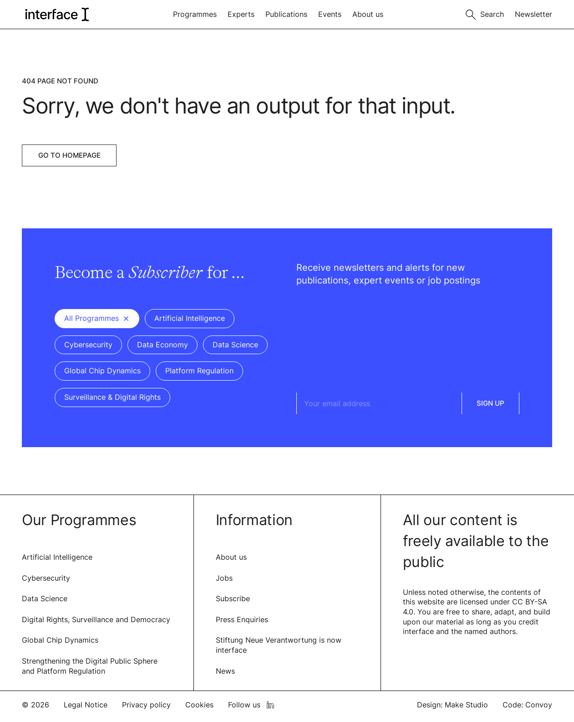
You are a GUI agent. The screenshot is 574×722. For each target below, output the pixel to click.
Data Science (44, 598)
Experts (241, 14)
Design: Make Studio (452, 704)
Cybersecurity (46, 578)
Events (329, 14)
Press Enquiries (242, 619)
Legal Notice (85, 704)
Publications (286, 14)
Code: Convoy (527, 704)
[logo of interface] (56, 14)
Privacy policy (146, 704)
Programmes (195, 14)
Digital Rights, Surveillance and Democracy (96, 619)
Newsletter (533, 14)
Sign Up (490, 403)
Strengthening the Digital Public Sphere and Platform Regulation (89, 666)
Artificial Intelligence (57, 557)
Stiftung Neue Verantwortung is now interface (278, 645)
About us (367, 14)
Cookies (199, 704)
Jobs (224, 578)
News (225, 671)
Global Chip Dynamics (60, 640)
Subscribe (233, 598)
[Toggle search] (485, 13)
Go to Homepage (69, 155)
